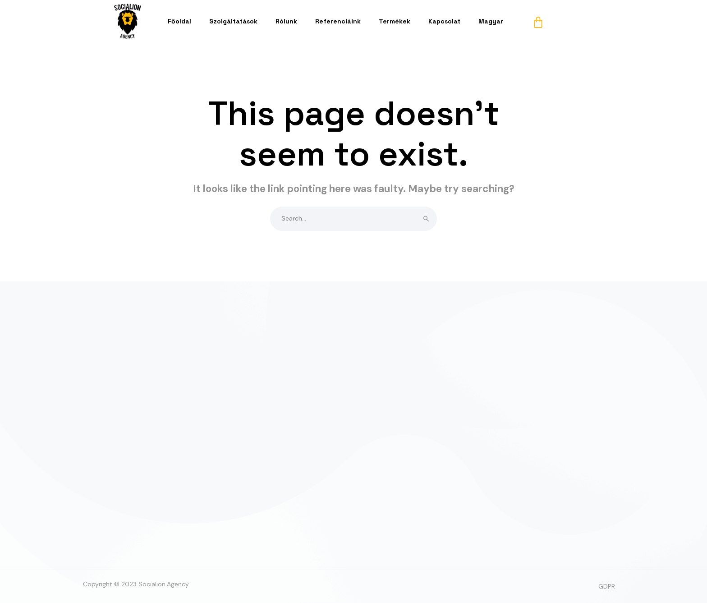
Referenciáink (338, 21)
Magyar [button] (490, 21)
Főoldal (179, 21)
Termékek (394, 21)
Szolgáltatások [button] (233, 21)
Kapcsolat (444, 21)
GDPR (606, 586)
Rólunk (286, 21)
